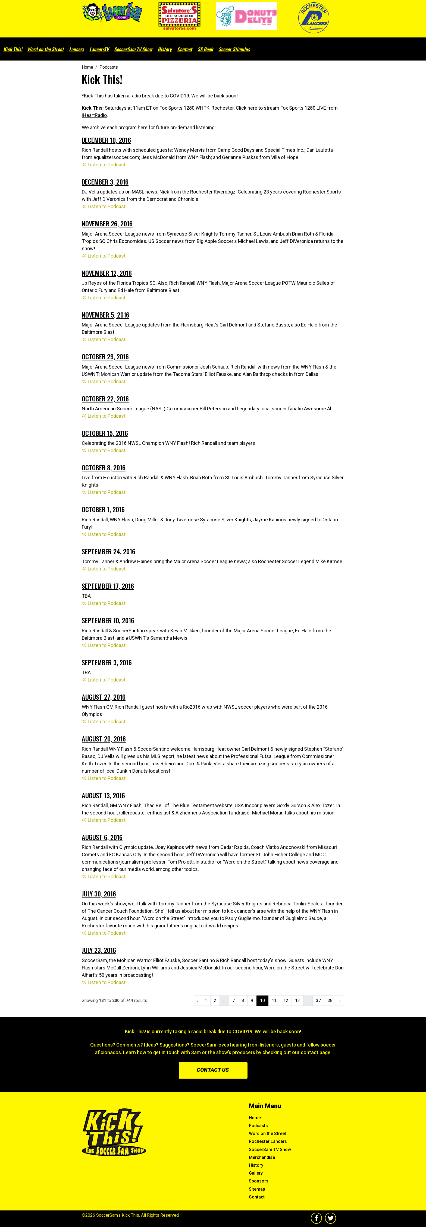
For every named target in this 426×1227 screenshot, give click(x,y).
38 (330, 1000)
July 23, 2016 (99, 950)
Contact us (213, 1070)
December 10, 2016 (106, 140)
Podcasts (258, 1125)
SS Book (205, 49)
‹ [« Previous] (197, 1000)
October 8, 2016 (104, 467)
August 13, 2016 (103, 795)
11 (274, 1000)
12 (285, 1000)
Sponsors (258, 1181)
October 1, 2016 (103, 509)
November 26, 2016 (107, 223)
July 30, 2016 (99, 893)
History (165, 49)
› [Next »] (340, 1000)
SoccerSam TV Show (133, 49)
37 (318, 1000)
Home (255, 1117)
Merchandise (262, 1157)
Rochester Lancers (268, 1141)
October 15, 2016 (105, 433)
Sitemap (257, 1189)
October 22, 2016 (105, 398)
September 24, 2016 (108, 551)
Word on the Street (45, 49)
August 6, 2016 (102, 837)
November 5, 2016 (105, 314)
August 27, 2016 (104, 697)
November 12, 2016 (107, 273)
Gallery (256, 1173)
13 (297, 1000)
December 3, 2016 (105, 181)
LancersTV (99, 49)
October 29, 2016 (105, 356)
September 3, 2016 (107, 662)
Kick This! (12, 49)
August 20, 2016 (104, 738)
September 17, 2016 (108, 586)
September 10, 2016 (108, 620)
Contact (184, 49)
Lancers (76, 49)
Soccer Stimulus (234, 49)
